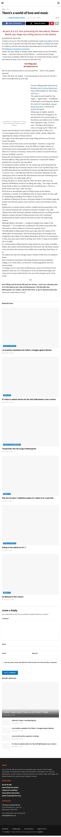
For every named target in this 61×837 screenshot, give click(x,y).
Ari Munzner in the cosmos (12, 597)
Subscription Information (10, 794)
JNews (8, 833)
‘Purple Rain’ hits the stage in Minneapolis (19, 449)
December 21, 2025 (9, 716)
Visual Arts (7, 395)
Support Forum (41, 830)
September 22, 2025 (8, 600)
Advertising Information (10, 789)
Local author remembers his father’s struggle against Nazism (27, 351)
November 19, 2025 (7, 353)
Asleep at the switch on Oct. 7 (14, 548)
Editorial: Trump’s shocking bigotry (24, 722)
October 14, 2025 (7, 551)
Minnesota (7, 494)
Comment (6, 619)
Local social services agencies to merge (25, 737)
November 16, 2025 (17, 740)
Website (35, 654)
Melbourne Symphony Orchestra (17, 49)
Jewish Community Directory (11, 797)
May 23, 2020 (32, 18)
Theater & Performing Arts (12, 445)
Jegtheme (40, 833)
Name (4, 645)
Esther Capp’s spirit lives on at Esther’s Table (26, 713)
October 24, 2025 (7, 501)
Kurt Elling (48, 42)
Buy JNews (5, 830)
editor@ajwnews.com (9, 817)
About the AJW (6, 786)
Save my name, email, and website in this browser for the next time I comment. (30, 664)
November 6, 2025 (7, 452)
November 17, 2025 (7, 403)
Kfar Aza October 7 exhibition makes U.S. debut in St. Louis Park (28, 499)
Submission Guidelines (10, 791)
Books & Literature (10, 346)
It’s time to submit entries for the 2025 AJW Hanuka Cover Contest (29, 400)
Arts (8, 9)
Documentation (28, 830)
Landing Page (16, 830)
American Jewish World (16, 18)
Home (3, 9)
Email (4, 654)
